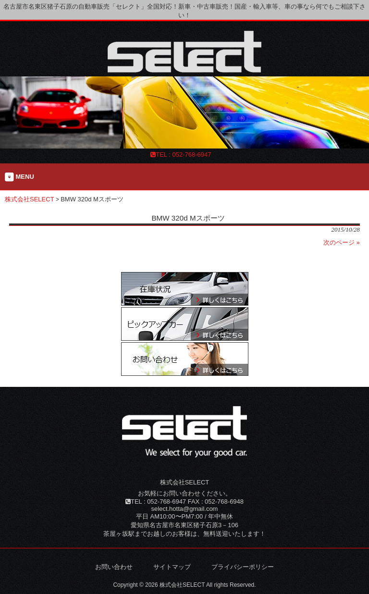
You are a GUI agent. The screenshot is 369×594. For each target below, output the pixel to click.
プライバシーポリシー (242, 566)
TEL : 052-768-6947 (180, 154)
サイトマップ (172, 566)
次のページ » (341, 242)
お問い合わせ (114, 566)
